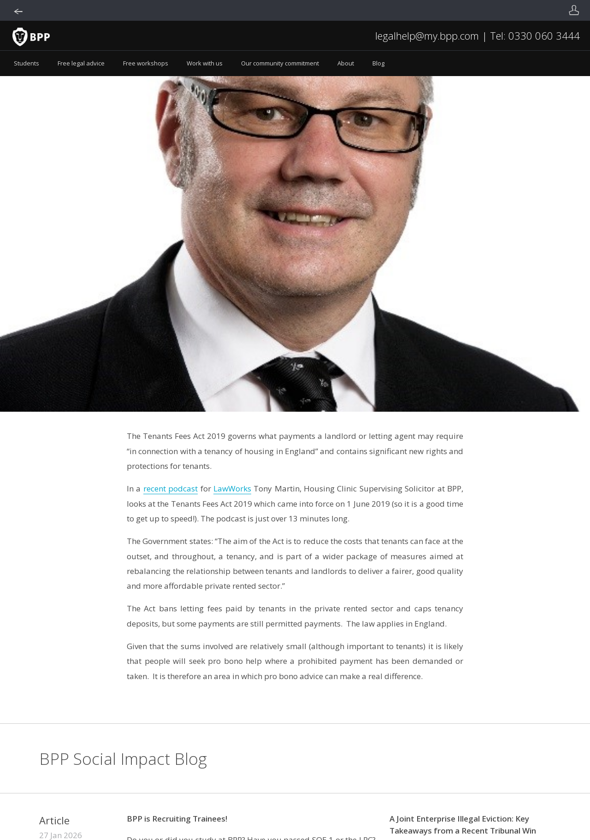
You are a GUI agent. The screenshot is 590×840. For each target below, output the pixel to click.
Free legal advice (81, 63)
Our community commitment (280, 63)
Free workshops (145, 63)
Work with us (205, 63)
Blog (378, 63)
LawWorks (232, 488)
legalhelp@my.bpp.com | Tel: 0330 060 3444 (477, 35)
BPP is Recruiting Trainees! (177, 818)
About (345, 63)
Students (26, 63)
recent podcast (170, 488)
